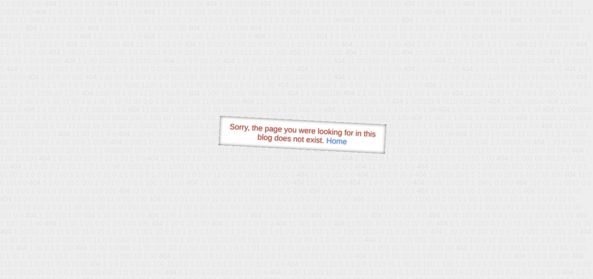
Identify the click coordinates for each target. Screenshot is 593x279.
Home (336, 141)
